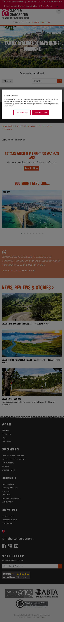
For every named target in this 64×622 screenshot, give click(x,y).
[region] (32, 104)
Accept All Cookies (41, 112)
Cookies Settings (22, 112)
